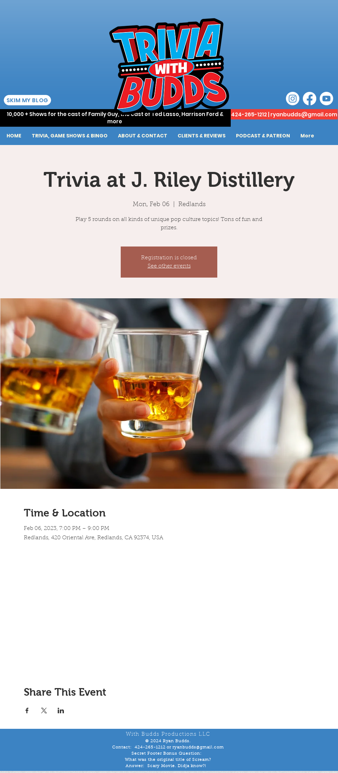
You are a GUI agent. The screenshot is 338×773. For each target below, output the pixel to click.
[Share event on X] (44, 710)
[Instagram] (292, 98)
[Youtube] (326, 98)
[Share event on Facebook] (27, 710)
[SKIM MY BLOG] (27, 100)
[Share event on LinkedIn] (61, 710)
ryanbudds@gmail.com (303, 114)
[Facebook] (309, 98)
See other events (169, 266)
